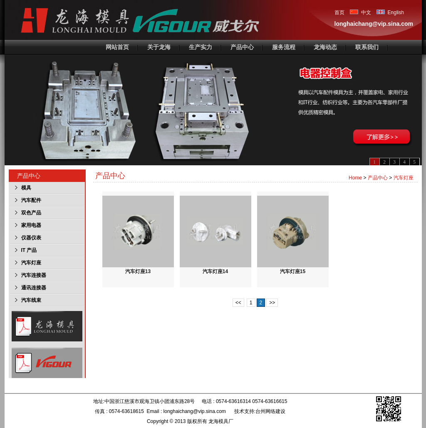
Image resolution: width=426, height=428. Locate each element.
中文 (360, 12)
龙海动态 (325, 47)
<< (238, 303)
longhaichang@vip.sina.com (373, 23)
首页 (340, 12)
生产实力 (200, 47)
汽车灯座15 (293, 235)
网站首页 (117, 47)
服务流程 (283, 47)
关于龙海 (159, 47)
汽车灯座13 (138, 235)
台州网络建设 (270, 411)
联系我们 (367, 47)
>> (272, 303)
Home (355, 178)
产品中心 (242, 47)
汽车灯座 (404, 178)
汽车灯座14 (215, 235)
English (390, 12)
